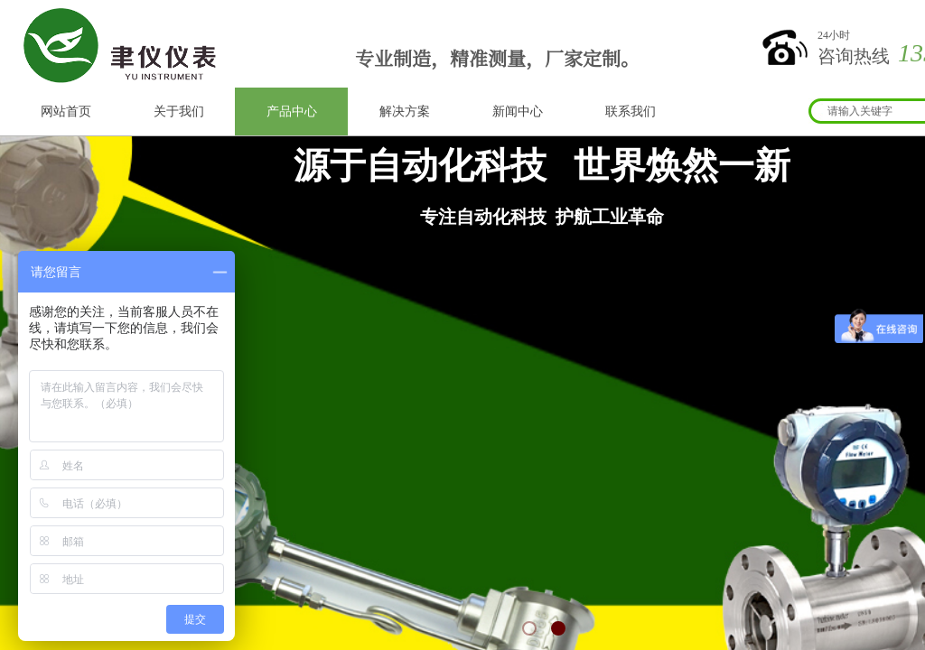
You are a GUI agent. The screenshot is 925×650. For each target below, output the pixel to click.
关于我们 (179, 111)
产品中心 (291, 111)
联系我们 (630, 111)
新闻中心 (517, 111)
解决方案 (404, 111)
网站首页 (66, 111)
